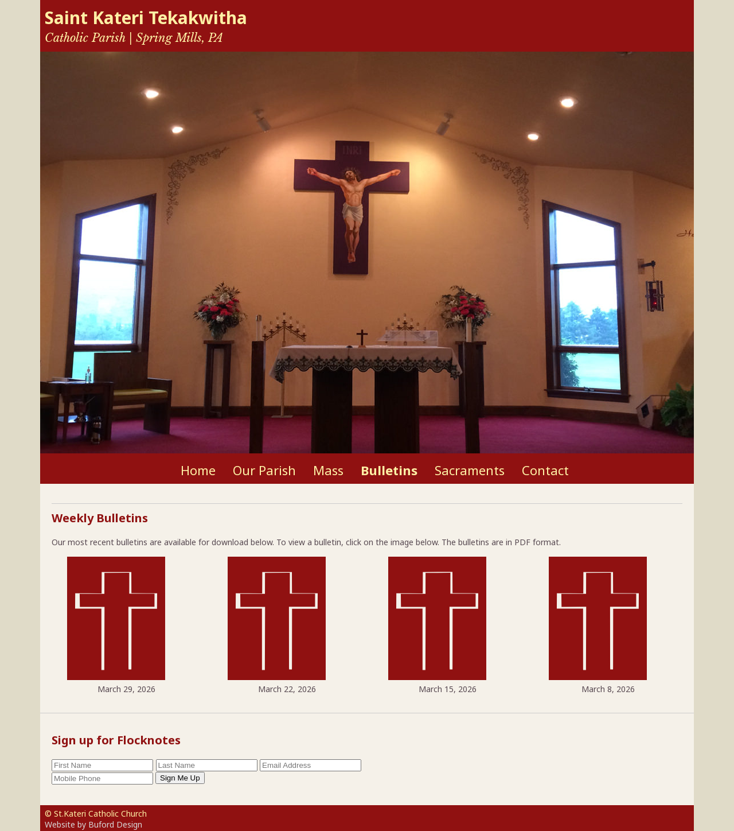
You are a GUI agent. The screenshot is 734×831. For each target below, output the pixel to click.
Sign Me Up (180, 778)
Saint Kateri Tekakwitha (146, 17)
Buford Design (115, 824)
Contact (545, 470)
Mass (328, 470)
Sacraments (470, 470)
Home (198, 470)
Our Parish (264, 470)
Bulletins (389, 470)
